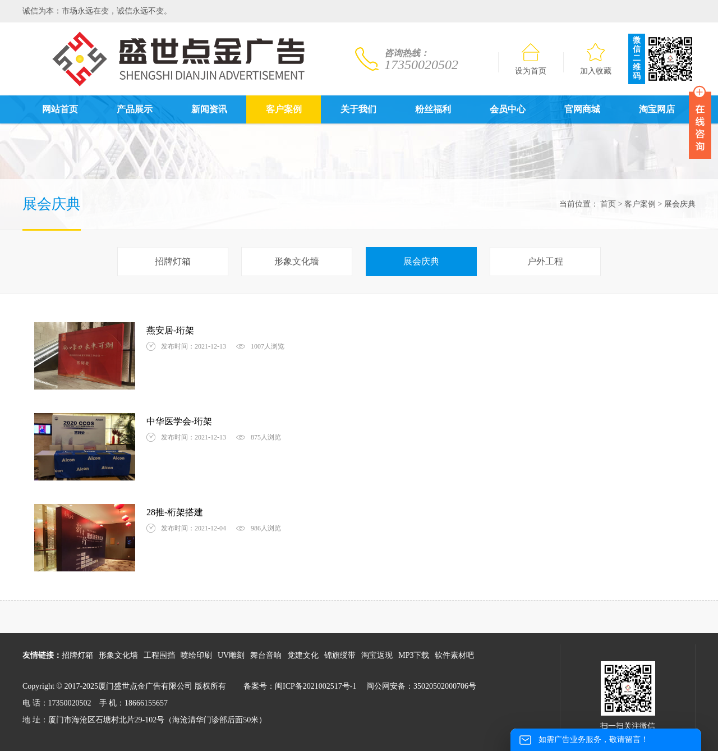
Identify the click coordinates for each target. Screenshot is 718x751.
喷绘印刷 (196, 655)
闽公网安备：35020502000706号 (421, 686)
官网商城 (582, 109)
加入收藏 (595, 59)
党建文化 (303, 655)
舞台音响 (266, 655)
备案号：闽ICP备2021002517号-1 (299, 686)
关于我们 (358, 109)
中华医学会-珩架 (179, 421)
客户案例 (284, 109)
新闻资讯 (209, 109)
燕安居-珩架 (170, 330)
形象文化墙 (296, 261)
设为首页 (530, 59)
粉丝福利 (433, 109)
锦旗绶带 (340, 655)
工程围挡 (159, 655)
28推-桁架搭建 (174, 512)
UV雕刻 (231, 655)
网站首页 (60, 109)
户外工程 (545, 261)
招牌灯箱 (173, 261)
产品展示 (135, 109)
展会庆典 (421, 261)
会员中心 (508, 109)
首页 (608, 204)
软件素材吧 (454, 655)
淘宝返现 (377, 655)
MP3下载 (413, 655)
